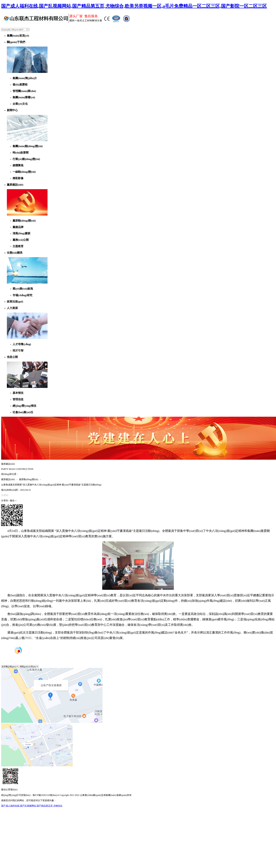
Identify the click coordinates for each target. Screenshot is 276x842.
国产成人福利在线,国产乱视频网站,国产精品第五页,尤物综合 (31, 805)
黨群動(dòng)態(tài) (28, 479)
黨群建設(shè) (8, 479)
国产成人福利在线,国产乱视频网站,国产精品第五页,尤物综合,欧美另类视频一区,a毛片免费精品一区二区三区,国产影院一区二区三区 (134, 6)
